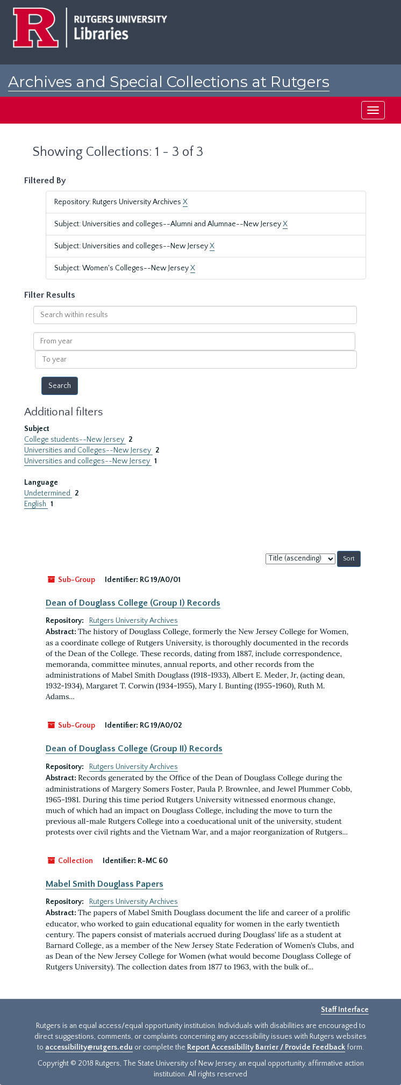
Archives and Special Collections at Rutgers (169, 82)
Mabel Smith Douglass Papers (104, 884)
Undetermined (48, 493)
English (36, 504)
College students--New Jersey (75, 439)
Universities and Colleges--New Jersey (88, 450)
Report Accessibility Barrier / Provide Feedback (266, 1047)
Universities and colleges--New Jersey (88, 461)
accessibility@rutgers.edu (89, 1047)
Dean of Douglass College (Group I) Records (133, 603)
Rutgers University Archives (133, 620)
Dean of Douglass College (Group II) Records (134, 748)
